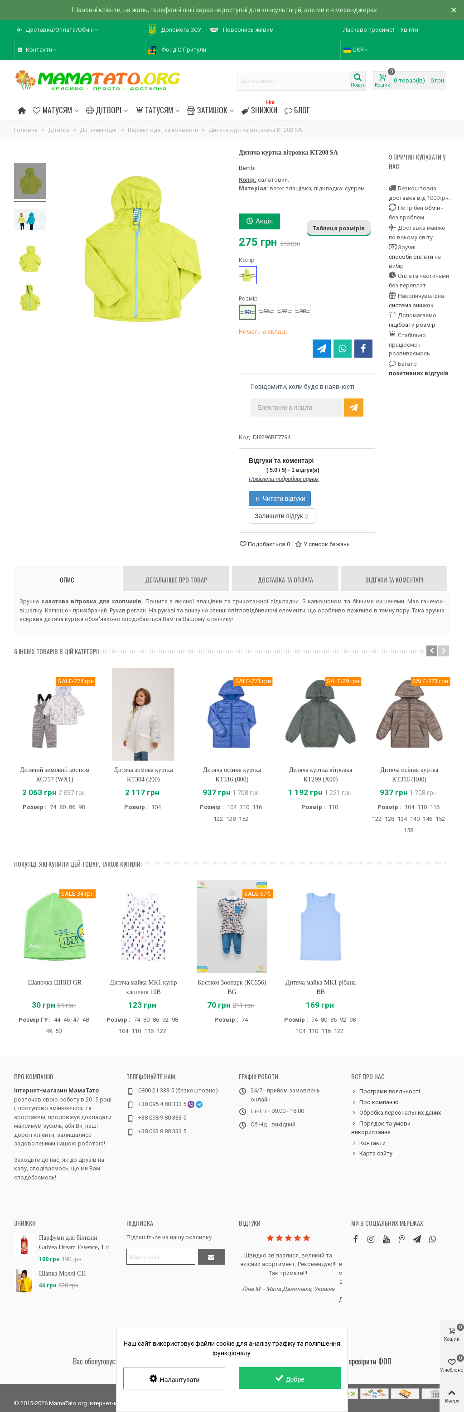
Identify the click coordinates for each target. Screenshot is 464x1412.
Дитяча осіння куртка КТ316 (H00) (409, 775)
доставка (402, 197)
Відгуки (250, 1223)
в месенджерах (353, 10)
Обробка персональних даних (396, 1112)
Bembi (247, 168)
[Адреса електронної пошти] (160, 1257)
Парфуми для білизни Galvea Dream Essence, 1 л (74, 1242)
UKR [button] (356, 49)
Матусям (52, 110)
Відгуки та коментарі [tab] (394, 579)
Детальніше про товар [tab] (176, 579)
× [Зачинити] (454, 10)
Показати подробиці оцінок (284, 479)
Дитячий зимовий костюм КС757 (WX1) (55, 775)
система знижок (411, 305)
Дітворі (103, 110)
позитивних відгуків (419, 373)
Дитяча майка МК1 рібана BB (320, 987)
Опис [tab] (67, 579)
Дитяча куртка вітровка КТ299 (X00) (320, 775)
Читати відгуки (280, 498)
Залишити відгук (281, 515)
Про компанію (33, 1076)
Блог (297, 110)
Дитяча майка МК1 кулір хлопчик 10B (143, 987)
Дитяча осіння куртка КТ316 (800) (232, 775)
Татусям (154, 110)
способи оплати (411, 256)
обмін (432, 207)
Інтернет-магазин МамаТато (56, 1090)
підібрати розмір (412, 324)
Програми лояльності (385, 1091)
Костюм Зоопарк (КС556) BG (232, 987)
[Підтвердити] (211, 1257)
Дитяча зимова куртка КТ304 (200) (143, 775)
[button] (58, 30)
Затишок (207, 110)
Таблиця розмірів (339, 228)
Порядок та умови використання (381, 1127)
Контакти (368, 1143)
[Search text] (293, 80)
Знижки (259, 109)
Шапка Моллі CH (62, 1273)
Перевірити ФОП (368, 1361)
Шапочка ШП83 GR (55, 982)
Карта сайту (371, 1153)
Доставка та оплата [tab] (285, 579)
